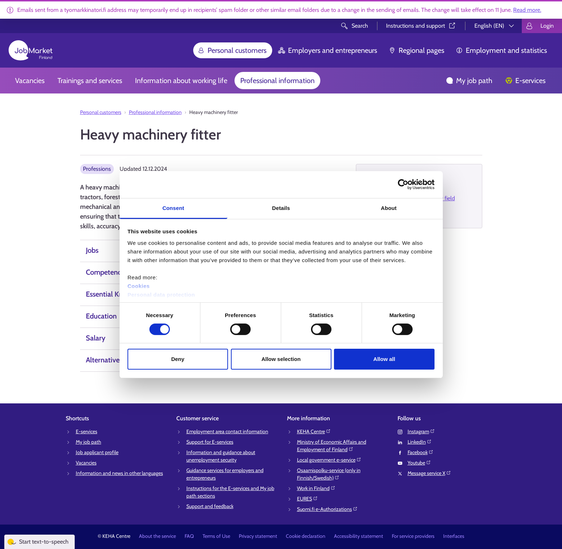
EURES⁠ (307, 498)
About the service (157, 536)
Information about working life (181, 80)
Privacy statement (258, 536)
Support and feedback (209, 506)
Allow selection (281, 359)
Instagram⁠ (421, 431)
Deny (178, 359)
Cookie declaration (305, 536)
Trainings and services (89, 80)
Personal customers (232, 50)
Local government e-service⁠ (329, 460)
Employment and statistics (501, 50)
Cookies (138, 286)
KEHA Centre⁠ (314, 431)
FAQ (189, 536)
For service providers (413, 536)
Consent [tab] (173, 208)
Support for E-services (209, 442)
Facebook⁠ (420, 452)
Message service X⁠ (429, 473)
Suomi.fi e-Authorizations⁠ (327, 509)
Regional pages (416, 50)
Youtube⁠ (419, 462)
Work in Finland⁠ (316, 488)
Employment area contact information (227, 431)
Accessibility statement (358, 536)
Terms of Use (216, 536)
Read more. (527, 9)
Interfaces (453, 536)
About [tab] (389, 208)
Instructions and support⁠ (421, 25)
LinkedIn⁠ (420, 442)
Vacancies (30, 80)
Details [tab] (281, 208)
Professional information (277, 80)
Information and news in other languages (119, 473)
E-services (525, 80)
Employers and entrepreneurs (327, 50)
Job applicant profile (97, 452)
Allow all (384, 359)
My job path (469, 80)
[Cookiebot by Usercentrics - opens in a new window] (403, 184)
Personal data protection (161, 294)
